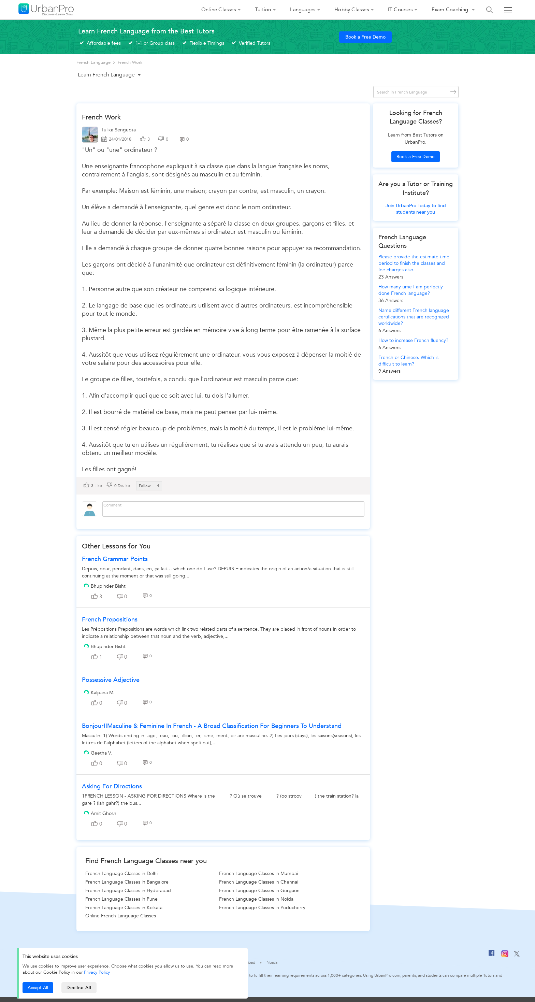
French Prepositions (110, 619)
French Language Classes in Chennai (258, 882)
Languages (302, 9)
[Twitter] (517, 955)
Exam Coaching (451, 9)
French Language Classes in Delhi (121, 873)
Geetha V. (101, 753)
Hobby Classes (351, 9)
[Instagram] (504, 956)
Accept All (38, 988)
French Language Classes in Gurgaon (259, 890)
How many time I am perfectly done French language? (410, 290)
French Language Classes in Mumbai (258, 873)
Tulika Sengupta (118, 130)
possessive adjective (111, 680)
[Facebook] (492, 955)
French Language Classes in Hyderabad (128, 890)
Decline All (79, 988)
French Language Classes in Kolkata (123, 907)
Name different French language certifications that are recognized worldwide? (413, 317)
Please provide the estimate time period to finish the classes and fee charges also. (413, 263)
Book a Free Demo (365, 37)
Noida (271, 962)
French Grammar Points (115, 559)
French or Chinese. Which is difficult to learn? (408, 360)
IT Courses (400, 9)
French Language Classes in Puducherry (262, 907)
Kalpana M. (103, 692)
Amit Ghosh (103, 813)
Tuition (263, 9)
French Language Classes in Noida (256, 899)
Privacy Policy (97, 972)
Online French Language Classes (120, 916)
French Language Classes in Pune (121, 899)
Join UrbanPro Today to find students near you (416, 208)
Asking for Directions (112, 786)
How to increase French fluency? (413, 340)
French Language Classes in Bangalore (127, 882)
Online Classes (218, 9)
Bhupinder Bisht (108, 586)
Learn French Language (106, 74)
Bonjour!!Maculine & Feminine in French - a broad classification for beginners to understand (212, 726)
